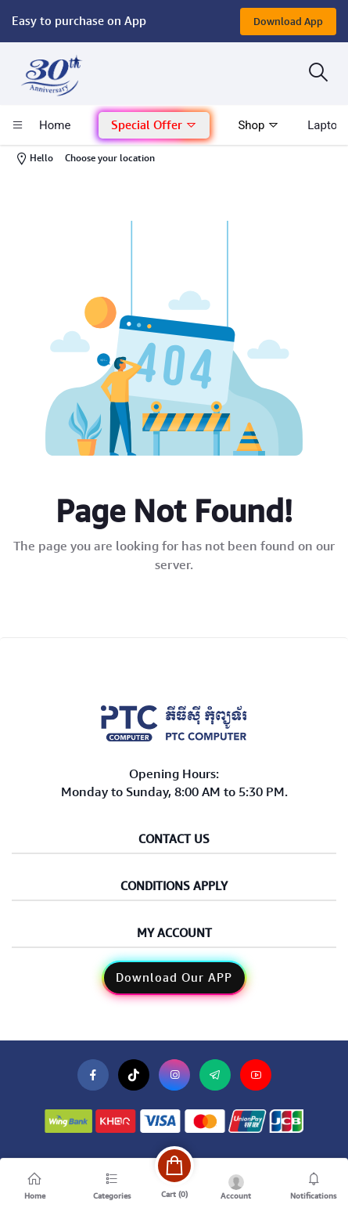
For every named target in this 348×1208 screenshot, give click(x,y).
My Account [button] (174, 933)
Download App (288, 21)
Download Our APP (174, 978)
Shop (258, 125)
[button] (154, 126)
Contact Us (174, 839)
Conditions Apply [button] (174, 886)
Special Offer (154, 125)
